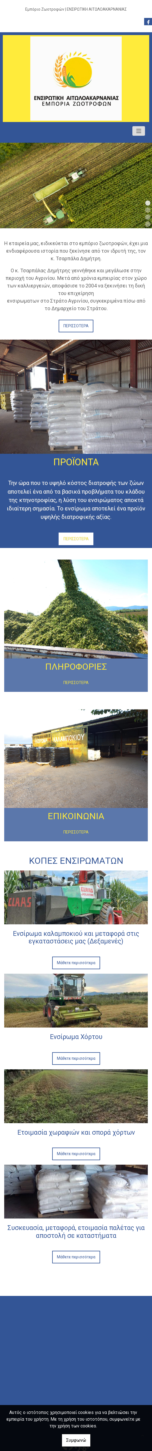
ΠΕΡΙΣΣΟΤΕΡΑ (76, 326)
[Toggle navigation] (138, 131)
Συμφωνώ (76, 1440)
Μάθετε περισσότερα (76, 963)
